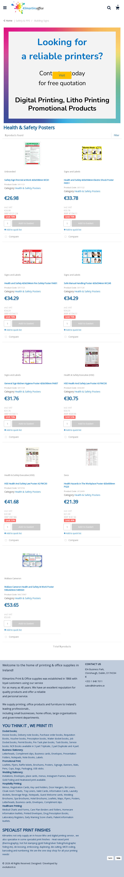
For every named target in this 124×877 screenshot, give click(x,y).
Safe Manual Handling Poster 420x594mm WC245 (87, 283)
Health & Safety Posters (28, 188)
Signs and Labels (72, 171)
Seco (66, 475)
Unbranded (10, 171)
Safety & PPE (23, 20)
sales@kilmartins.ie (95, 685)
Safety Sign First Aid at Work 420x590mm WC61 (26, 180)
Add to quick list (13, 229)
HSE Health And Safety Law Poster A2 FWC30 (25, 483)
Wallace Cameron (12, 578)
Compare (11, 237)
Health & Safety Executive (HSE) (79, 375)
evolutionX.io (9, 867)
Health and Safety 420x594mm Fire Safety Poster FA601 (30, 283)
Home (7, 20)
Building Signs (41, 20)
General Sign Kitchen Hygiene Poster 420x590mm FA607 (31, 383)
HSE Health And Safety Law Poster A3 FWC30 (85, 383)
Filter (116, 135)
